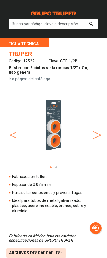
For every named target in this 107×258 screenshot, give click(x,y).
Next (95, 129)
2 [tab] (56, 167)
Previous (12, 129)
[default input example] (53, 24)
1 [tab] (51, 167)
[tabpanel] (53, 125)
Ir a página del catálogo (29, 79)
